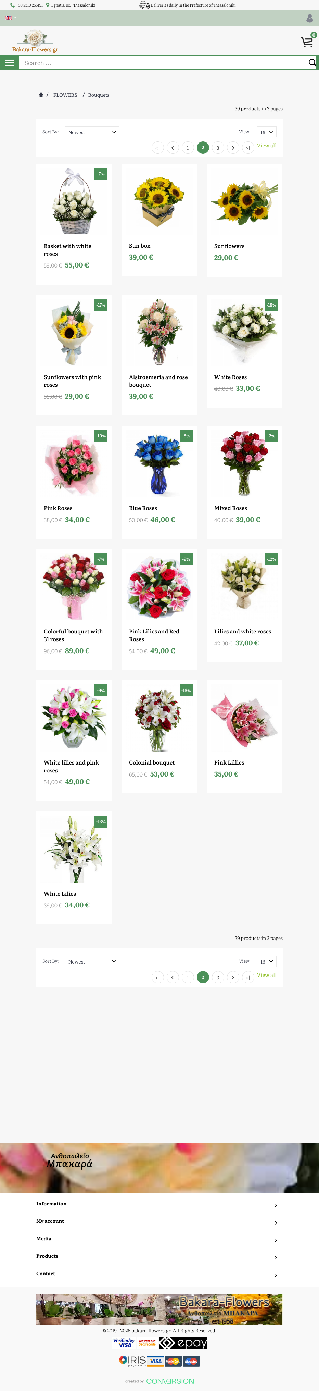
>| (248, 148)
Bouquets (99, 94)
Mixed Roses (230, 508)
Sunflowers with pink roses (72, 381)
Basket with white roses (67, 249)
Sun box (139, 245)
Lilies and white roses (242, 631)
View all (267, 145)
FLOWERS (65, 94)
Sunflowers (229, 245)
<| (157, 148)
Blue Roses (143, 508)
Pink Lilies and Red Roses (154, 635)
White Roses (230, 377)
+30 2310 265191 (29, 5)
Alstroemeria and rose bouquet (158, 381)
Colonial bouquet (152, 762)
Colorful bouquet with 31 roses (73, 635)
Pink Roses (58, 508)
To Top (159, 1249)
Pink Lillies (229, 762)
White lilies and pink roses (71, 766)
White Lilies (60, 893)
